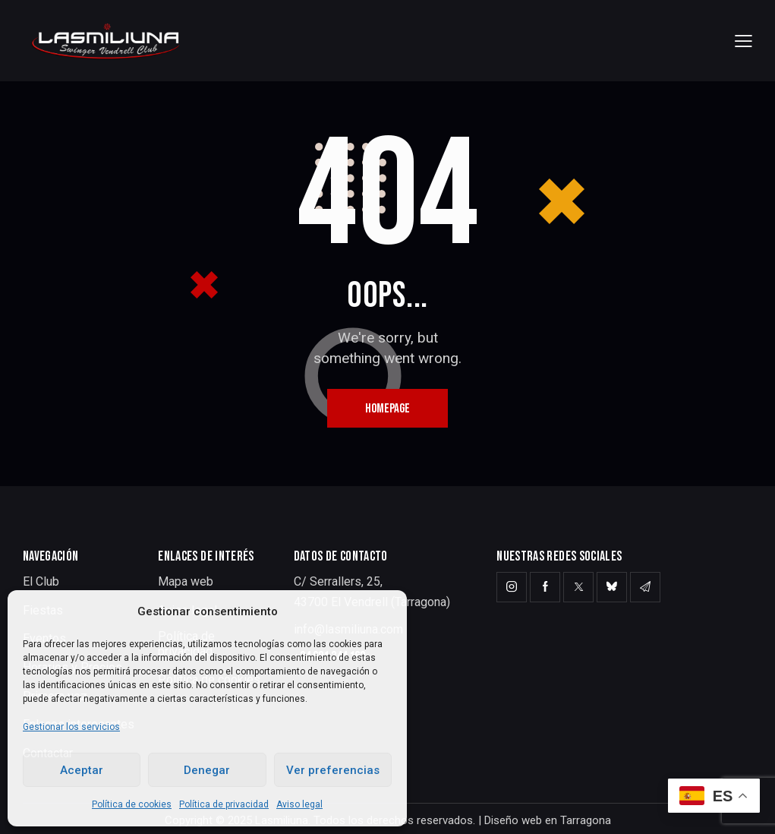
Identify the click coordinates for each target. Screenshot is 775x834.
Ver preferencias (333, 770)
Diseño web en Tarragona (547, 820)
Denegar (207, 770)
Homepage (387, 408)
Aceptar (81, 770)
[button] (743, 40)
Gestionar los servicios (71, 727)
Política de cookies (132, 804)
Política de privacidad (224, 804)
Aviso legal (299, 804)
